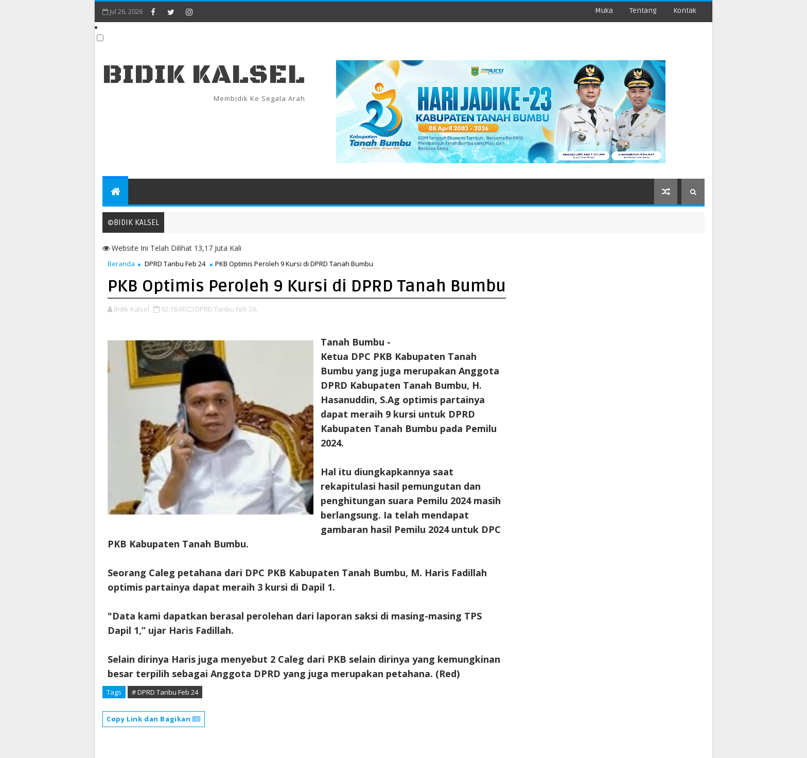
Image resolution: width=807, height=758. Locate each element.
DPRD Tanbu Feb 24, (226, 309)
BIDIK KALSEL (203, 75)
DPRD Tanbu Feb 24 (175, 263)
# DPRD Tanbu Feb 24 (165, 692)
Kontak (684, 10)
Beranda (121, 263)
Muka (604, 10)
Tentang (643, 10)
